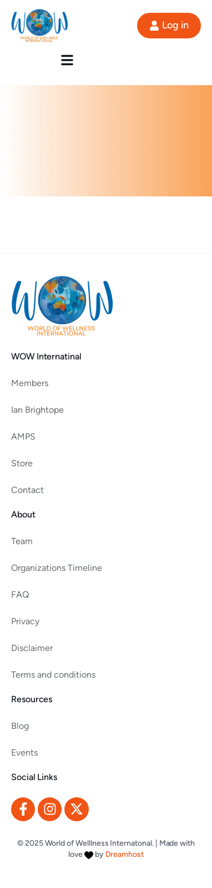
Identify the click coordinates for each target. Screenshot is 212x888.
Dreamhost (124, 854)
